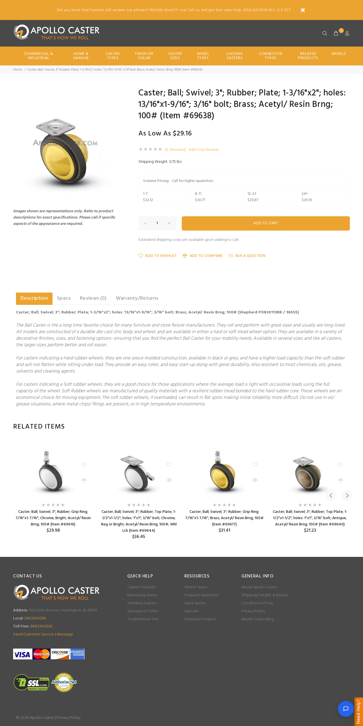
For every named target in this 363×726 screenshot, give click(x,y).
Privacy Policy (253, 611)
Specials (191, 611)
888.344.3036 (32, 626)
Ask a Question (247, 256)
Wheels (338, 54)
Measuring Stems (142, 595)
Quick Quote (195, 603)
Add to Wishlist (157, 256)
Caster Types (113, 56)
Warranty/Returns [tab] (137, 298)
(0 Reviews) (175, 150)
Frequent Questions (201, 595)
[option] (53, 487)
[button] (116, 94)
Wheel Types (203, 56)
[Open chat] (346, 709)
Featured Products (200, 619)
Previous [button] (331, 426)
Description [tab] (34, 298)
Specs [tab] (64, 298)
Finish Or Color (144, 56)
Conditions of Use (257, 603)
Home (17, 70)
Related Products (308, 56)
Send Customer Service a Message (43, 634)
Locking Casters (234, 56)
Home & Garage (81, 56)
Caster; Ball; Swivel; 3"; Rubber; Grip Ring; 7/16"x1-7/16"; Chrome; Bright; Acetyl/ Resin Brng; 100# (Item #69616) (53, 518)
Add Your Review (204, 150)
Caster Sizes (175, 56)
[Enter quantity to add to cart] (157, 223)
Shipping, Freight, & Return (264, 595)
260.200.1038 (29, 618)
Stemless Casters (142, 603)
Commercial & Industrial (38, 56)
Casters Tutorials (141, 587)
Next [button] (344, 426)
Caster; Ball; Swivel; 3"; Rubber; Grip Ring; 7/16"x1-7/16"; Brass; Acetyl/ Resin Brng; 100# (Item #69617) (224, 518)
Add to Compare (202, 256)
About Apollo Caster (259, 587)
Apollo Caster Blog (257, 619)
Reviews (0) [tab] (93, 298)
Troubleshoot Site (143, 619)
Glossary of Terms (142, 611)
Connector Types (270, 56)
